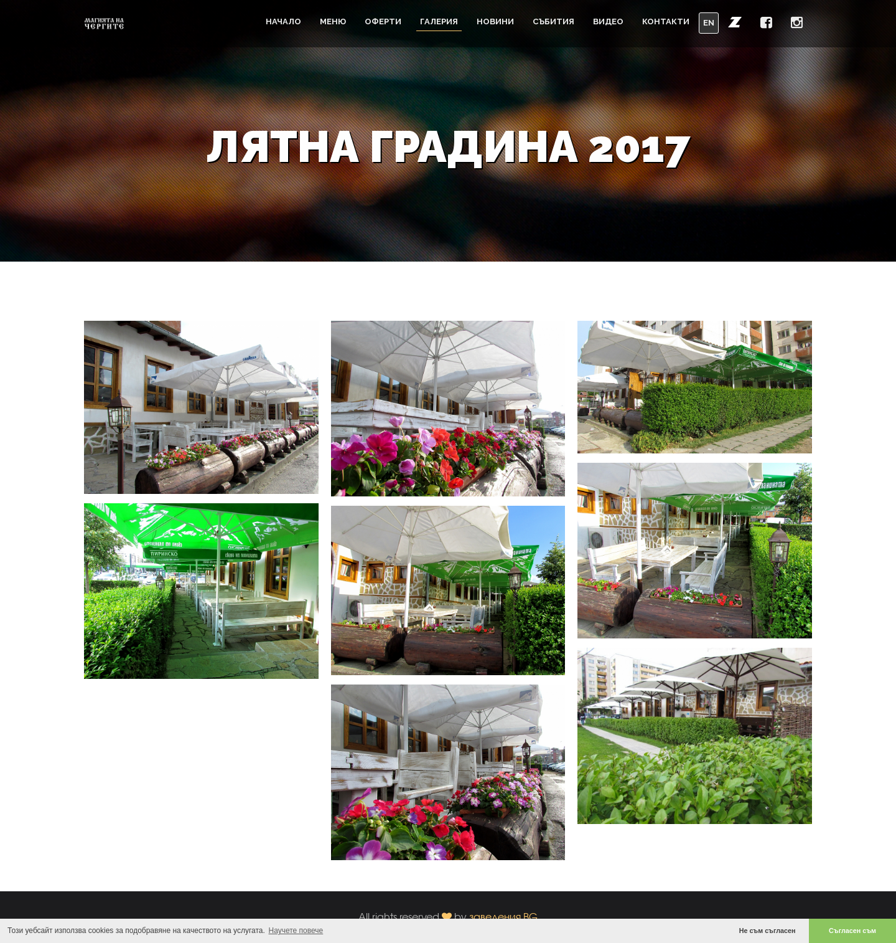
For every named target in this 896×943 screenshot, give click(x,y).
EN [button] (708, 22)
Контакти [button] (665, 21)
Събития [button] (553, 21)
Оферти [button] (383, 21)
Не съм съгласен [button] (767, 930)
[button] (735, 22)
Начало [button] (283, 21)
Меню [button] (333, 21)
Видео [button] (608, 21)
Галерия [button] (439, 21)
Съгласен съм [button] (852, 930)
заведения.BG (503, 916)
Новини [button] (495, 21)
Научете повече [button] (296, 930)
